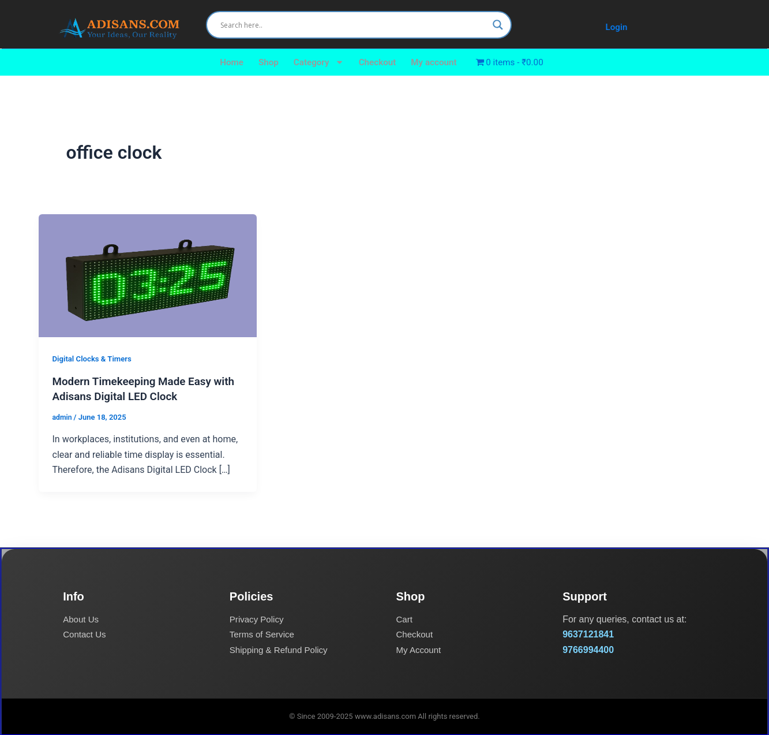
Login (616, 26)
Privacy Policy (258, 619)
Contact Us (85, 634)
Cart (405, 619)
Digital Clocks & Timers (94, 358)
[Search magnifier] (498, 25)
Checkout (376, 62)
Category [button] (316, 62)
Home (225, 62)
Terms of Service (264, 634)
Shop (264, 62)
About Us (82, 619)
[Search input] (353, 25)
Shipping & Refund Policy (282, 649)
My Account (420, 649)
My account (435, 62)
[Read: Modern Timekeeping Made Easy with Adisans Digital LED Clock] (148, 275)
